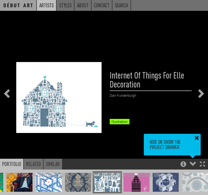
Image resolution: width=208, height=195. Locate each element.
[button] (202, 164)
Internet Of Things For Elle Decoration (120, 174)
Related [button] (33, 163)
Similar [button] (53, 163)
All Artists (17, 174)
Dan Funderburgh (54, 174)
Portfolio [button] (11, 163)
